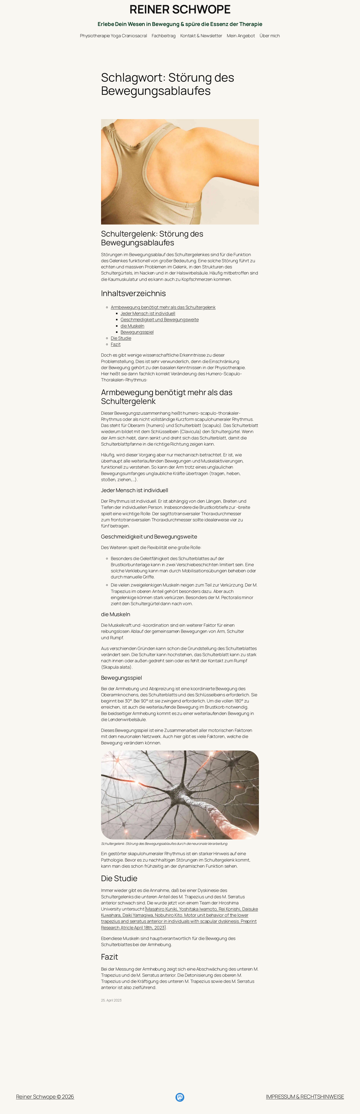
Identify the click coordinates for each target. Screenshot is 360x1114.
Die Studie (121, 338)
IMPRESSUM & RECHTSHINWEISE (305, 1096)
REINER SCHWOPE (180, 9)
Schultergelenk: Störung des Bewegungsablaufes (152, 238)
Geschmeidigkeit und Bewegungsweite (160, 319)
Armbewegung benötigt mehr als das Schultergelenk (163, 307)
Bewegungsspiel (137, 332)
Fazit (116, 344)
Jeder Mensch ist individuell (148, 313)
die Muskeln (132, 326)
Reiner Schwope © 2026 (45, 1096)
